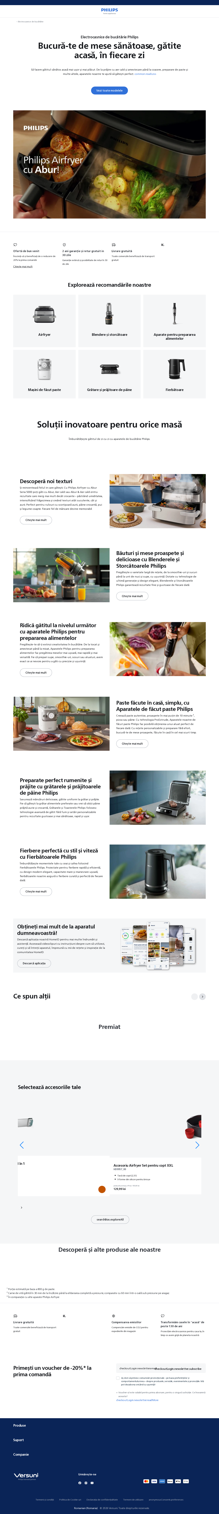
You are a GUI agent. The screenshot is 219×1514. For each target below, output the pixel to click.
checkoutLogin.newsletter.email (138, 1370)
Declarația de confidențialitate (102, 1499)
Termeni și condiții (45, 1499)
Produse (109, 1425)
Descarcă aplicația (34, 963)
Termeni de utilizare (133, 1499)
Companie (109, 1454)
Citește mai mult (23, 267)
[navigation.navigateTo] (14, 21)
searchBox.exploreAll (110, 1221)
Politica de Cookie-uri (70, 1499)
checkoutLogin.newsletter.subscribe (177, 1370)
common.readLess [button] (145, 74)
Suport (109, 1440)
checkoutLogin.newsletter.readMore (137, 1401)
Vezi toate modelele (109, 90)
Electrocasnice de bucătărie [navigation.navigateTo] (30, 21)
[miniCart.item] (212, 11)
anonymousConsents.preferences (166, 1499)
